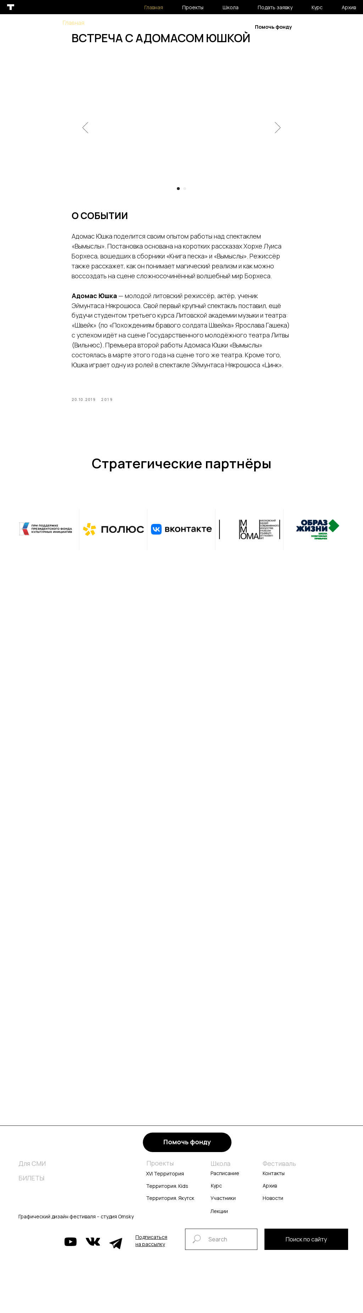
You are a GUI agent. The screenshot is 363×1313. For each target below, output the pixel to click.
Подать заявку (178, 23)
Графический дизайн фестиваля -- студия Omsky (76, 1221)
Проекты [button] (107, 23)
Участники (223, 1202)
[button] (151, 1245)
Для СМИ (32, 1168)
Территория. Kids (167, 1190)
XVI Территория (165, 1178)
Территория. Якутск (170, 1202)
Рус (327, 26)
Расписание (225, 1177)
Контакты (274, 1177)
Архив (218, 30)
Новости (273, 1202)
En (349, 26)
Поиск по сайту (306, 1244)
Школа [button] (139, 23)
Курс (215, 23)
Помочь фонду (273, 26)
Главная (73, 23)
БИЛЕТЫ (31, 1182)
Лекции (219, 1215)
